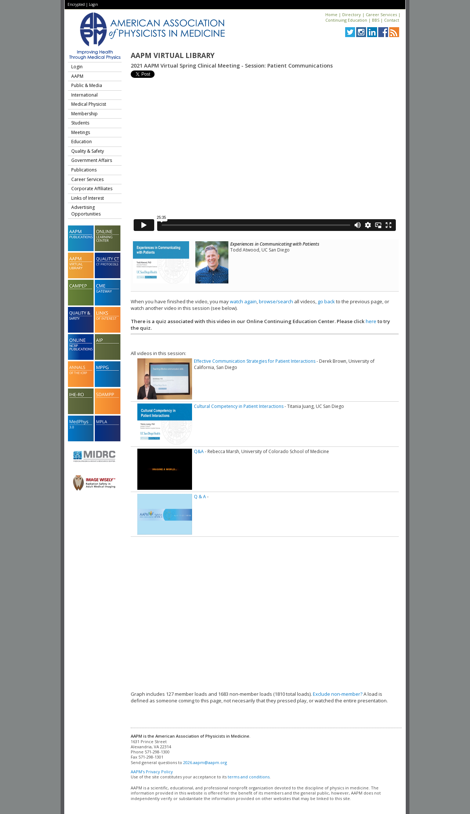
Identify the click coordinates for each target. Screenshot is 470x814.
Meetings (80, 132)
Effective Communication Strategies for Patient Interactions (254, 361)
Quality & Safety (87, 151)
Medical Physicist (88, 104)
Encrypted (76, 4)
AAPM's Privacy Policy (152, 771)
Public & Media (86, 85)
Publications (84, 170)
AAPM (77, 76)
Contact (391, 20)
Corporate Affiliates (91, 188)
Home (331, 14)
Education (81, 141)
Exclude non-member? (337, 694)
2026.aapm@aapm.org (205, 762)
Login (93, 4)
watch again (243, 301)
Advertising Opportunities (86, 210)
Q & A (200, 496)
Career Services (381, 14)
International (84, 95)
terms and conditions (249, 776)
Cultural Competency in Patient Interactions (238, 406)
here (371, 321)
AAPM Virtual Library (172, 55)
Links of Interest (87, 198)
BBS (375, 20)
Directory (351, 14)
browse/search (276, 301)
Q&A (199, 451)
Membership (84, 114)
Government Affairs (91, 160)
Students (80, 123)
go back (326, 301)
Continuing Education (346, 20)
